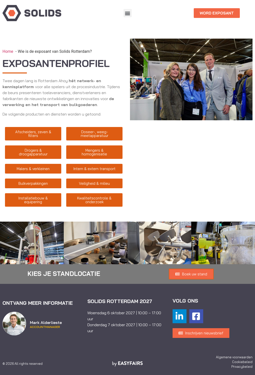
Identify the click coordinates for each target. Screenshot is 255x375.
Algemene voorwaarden (234, 357)
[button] (128, 13)
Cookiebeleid (242, 362)
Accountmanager (45, 326)
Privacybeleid (242, 367)
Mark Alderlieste (46, 322)
